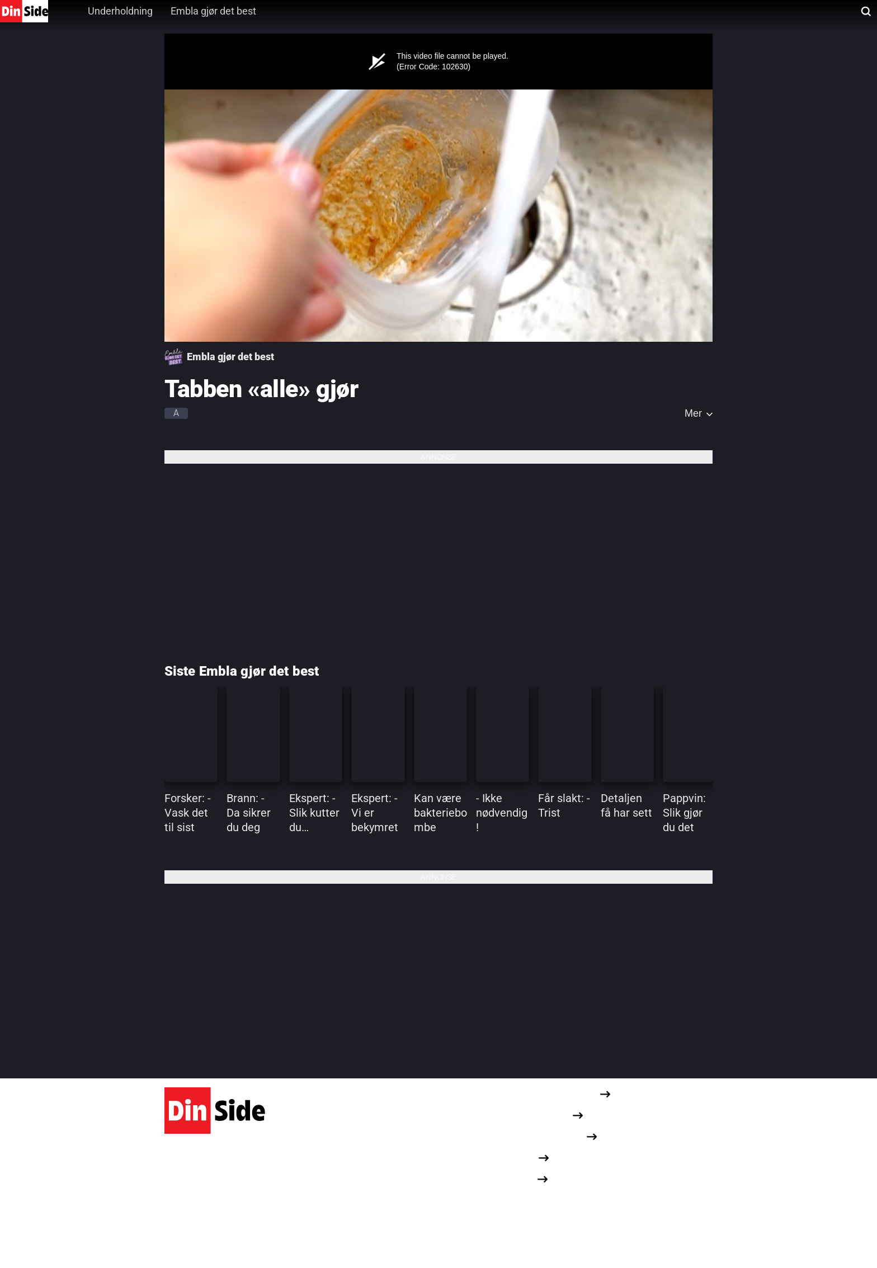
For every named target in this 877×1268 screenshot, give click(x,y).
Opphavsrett (509, 1178)
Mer (693, 413)
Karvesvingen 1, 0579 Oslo (216, 1205)
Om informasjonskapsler (534, 1136)
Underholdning (120, 11)
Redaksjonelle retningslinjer (540, 1093)
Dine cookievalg (515, 1199)
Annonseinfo (510, 1157)
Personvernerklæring (527, 1115)
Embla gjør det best (213, 11)
